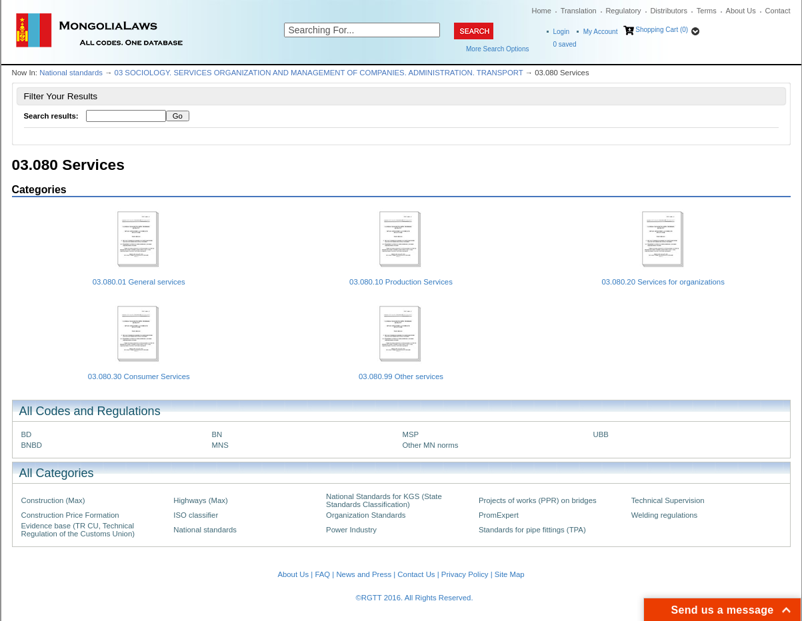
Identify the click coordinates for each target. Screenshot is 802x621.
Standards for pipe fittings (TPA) (532, 530)
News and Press (363, 574)
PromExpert (499, 515)
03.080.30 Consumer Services (139, 376)
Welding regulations (664, 515)
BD (26, 434)
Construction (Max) (53, 500)
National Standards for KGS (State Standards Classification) (384, 500)
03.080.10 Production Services (401, 282)
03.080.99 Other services (401, 376)
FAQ (322, 574)
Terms (707, 11)
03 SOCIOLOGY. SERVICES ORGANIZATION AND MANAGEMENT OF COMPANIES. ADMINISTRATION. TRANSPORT (319, 73)
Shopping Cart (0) (661, 29)
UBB (601, 434)
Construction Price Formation (70, 515)
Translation (579, 11)
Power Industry (351, 530)
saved (565, 44)
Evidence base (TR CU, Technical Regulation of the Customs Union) (78, 530)
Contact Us (416, 574)
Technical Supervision (668, 500)
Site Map (510, 574)
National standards (71, 73)
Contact (778, 11)
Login (561, 31)
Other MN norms (431, 445)
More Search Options (497, 49)
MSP (411, 434)
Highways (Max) (200, 500)
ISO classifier (195, 515)
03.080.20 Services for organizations (662, 282)
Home (541, 11)
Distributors (668, 11)
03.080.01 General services (139, 282)
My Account (600, 31)
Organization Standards (365, 515)
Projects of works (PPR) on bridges (538, 500)
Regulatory (623, 11)
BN (217, 434)
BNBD (32, 445)
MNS (220, 445)
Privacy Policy (465, 574)
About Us (741, 11)
